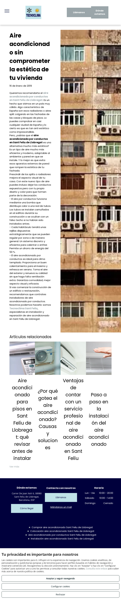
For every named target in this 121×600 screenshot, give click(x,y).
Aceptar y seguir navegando (60, 578)
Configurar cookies (60, 586)
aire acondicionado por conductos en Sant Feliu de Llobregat (28, 96)
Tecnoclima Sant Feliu (23, 308)
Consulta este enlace (96, 568)
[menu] (7, 11)
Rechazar (60, 594)
